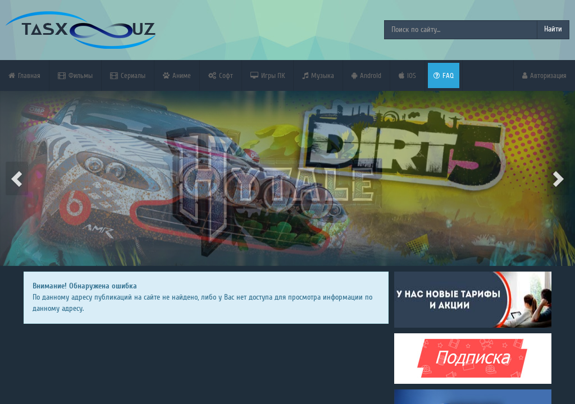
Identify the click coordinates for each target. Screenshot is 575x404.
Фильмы (75, 75)
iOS (407, 75)
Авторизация (544, 75)
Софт (220, 75)
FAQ (443, 75)
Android (366, 75)
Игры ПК (267, 75)
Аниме (177, 75)
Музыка (318, 75)
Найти (553, 29)
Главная (24, 75)
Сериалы (127, 75)
